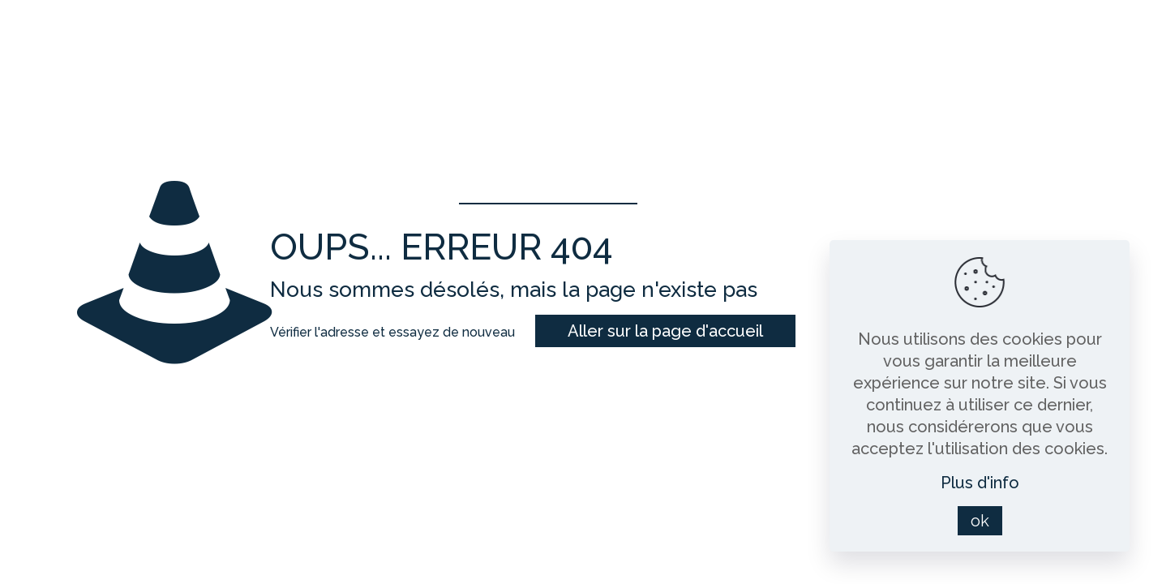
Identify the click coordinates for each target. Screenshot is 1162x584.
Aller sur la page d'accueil (665, 331)
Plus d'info (980, 482)
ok (980, 520)
